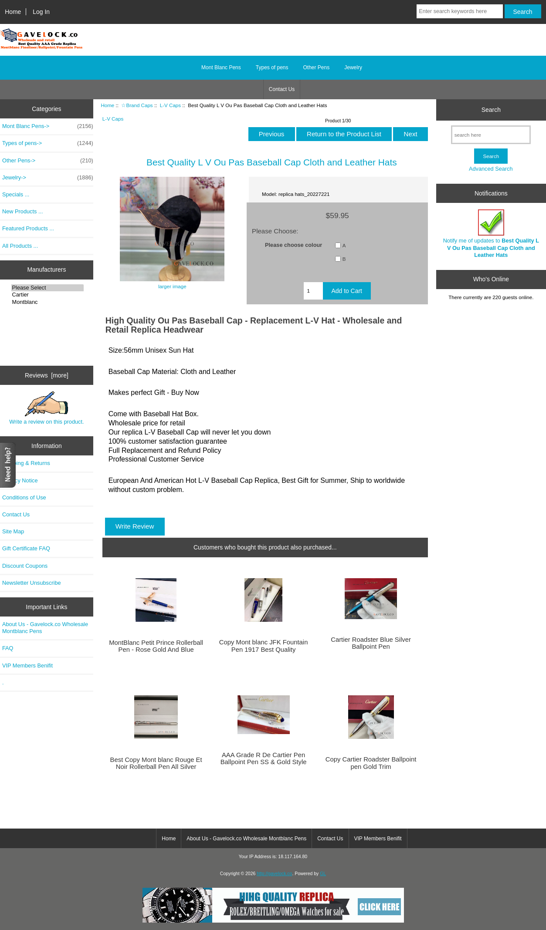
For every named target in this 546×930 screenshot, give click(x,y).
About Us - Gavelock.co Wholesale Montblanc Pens (45, 627)
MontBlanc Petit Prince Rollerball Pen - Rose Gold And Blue (156, 646)
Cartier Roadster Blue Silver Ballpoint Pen (371, 643)
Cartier (47, 294)
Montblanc (47, 302)
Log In (41, 11)
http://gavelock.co (274, 873)
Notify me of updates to (491, 233)
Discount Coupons (24, 566)
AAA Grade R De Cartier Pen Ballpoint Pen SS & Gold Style (263, 758)
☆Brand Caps (137, 105)
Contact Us (282, 89)
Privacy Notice (19, 480)
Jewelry (353, 67)
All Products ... (20, 246)
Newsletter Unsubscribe (31, 583)
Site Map (13, 531)
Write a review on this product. (46, 408)
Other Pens (316, 67)
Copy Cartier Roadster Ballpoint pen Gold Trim (371, 763)
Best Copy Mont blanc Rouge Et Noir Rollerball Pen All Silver (156, 763)
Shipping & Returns (26, 463)
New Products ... (22, 211)
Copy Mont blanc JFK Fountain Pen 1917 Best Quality (263, 646)
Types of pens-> (47, 143)
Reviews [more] (46, 375)
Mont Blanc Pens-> (47, 126)
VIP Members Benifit (27, 665)
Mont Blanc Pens (221, 67)
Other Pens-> (47, 160)
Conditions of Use (24, 497)
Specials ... (15, 194)
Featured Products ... (28, 228)
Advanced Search (491, 168)
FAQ (8, 648)
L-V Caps (170, 105)
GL (323, 873)
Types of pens (272, 67)
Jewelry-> (47, 177)
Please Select (47, 287)
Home (13, 11)
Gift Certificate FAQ (26, 548)
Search (491, 109)
